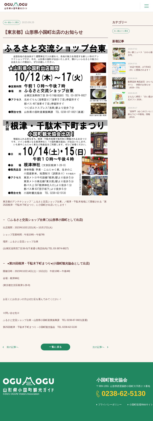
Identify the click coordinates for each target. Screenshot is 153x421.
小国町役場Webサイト (141, 404)
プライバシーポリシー (110, 404)
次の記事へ (98, 347)
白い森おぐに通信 (12, 22)
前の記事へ (12, 347)
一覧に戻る (55, 347)
